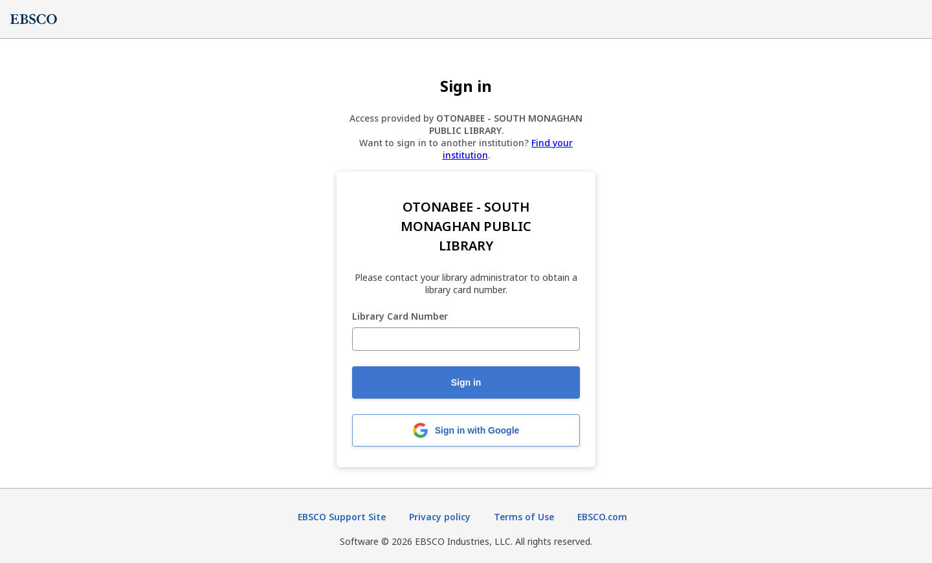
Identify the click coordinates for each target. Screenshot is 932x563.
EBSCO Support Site (342, 517)
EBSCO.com (602, 517)
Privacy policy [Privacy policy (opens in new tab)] (440, 517)
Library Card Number (400, 316)
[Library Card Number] (466, 339)
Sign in (466, 382)
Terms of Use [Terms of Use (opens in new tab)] (524, 517)
